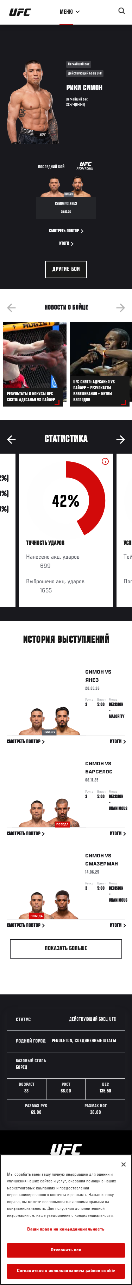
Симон (94, 673)
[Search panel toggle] (122, 11)
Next (120, 307)
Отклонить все (66, 1250)
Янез (92, 681)
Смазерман (101, 865)
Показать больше (66, 949)
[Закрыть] (123, 1164)
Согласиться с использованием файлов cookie (66, 1271)
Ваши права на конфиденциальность (66, 1229)
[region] (66, 1220)
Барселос (99, 773)
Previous (11, 307)
